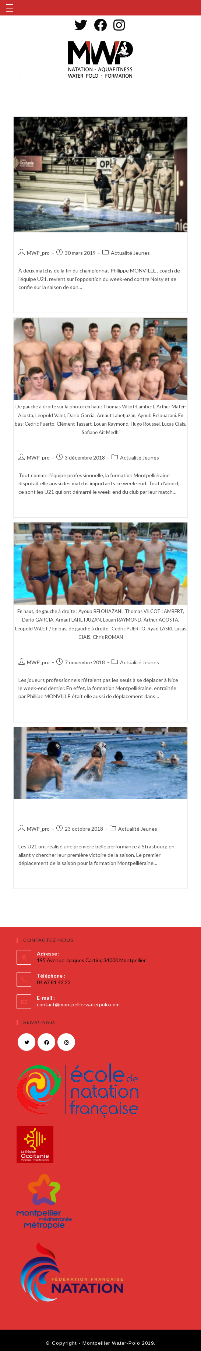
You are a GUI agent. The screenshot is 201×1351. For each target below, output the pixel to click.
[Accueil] (13, 79)
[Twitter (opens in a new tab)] (81, 24)
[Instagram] (66, 1042)
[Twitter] (26, 1042)
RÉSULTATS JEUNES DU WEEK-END (79, 445)
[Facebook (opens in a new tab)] (99, 24)
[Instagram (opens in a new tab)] (118, 24)
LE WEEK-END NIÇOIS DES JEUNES (78, 649)
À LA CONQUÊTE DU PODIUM (67, 240)
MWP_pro (38, 253)
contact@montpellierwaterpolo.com (78, 1004)
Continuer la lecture (41, 303)
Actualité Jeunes (130, 253)
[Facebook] (46, 1042)
